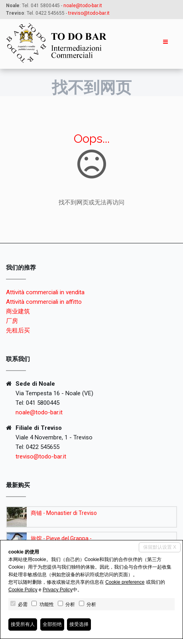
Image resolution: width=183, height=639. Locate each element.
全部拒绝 (52, 624)
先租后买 (18, 330)
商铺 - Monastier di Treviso (64, 513)
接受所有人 (23, 624)
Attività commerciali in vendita (45, 292)
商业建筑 (18, 311)
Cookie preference (124, 582)
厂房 (12, 320)
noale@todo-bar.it (82, 5)
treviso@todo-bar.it (41, 456)
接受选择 (79, 624)
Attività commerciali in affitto (44, 301)
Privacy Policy (58, 589)
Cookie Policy (22, 589)
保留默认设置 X (159, 547)
